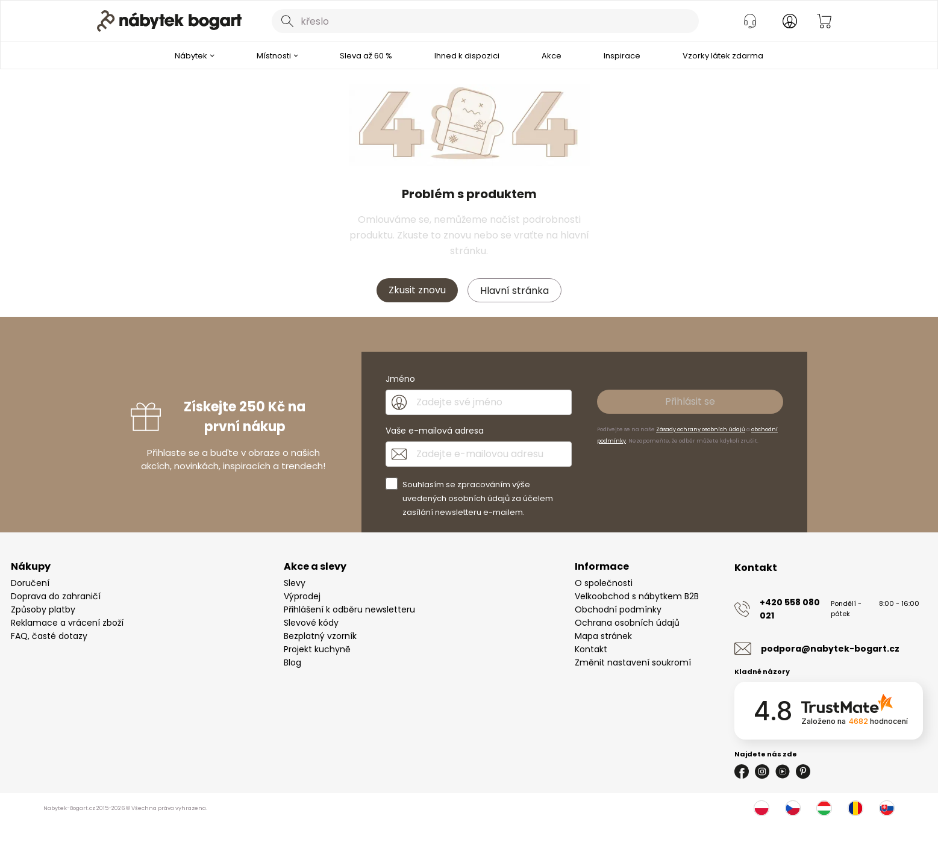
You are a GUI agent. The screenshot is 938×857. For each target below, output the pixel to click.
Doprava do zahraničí (56, 596)
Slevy (294, 583)
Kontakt (591, 649)
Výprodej (302, 596)
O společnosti (604, 583)
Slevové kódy (311, 623)
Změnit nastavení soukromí (633, 662)
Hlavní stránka (514, 291)
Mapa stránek (603, 636)
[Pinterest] (803, 771)
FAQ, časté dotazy (49, 636)
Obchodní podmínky (618, 609)
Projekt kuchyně (317, 649)
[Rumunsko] (855, 808)
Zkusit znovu (417, 290)
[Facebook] (741, 771)
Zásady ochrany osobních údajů (700, 429)
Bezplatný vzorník (320, 636)
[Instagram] (762, 771)
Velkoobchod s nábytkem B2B (637, 596)
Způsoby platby (43, 609)
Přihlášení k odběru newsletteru (349, 609)
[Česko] (793, 808)
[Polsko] (761, 808)
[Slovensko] (887, 808)
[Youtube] (782, 771)
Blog (292, 662)
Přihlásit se (690, 401)
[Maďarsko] (824, 808)
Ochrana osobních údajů (627, 623)
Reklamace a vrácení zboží (67, 623)
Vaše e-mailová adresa (435, 431)
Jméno (400, 379)
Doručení (30, 583)
